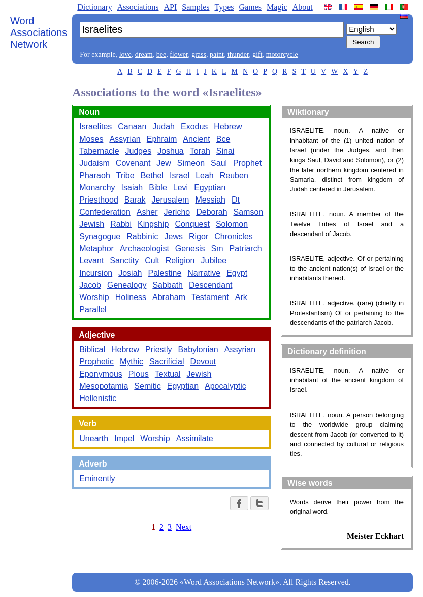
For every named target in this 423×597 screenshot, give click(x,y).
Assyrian (124, 139)
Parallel (92, 309)
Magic (277, 7)
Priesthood (98, 199)
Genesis (190, 248)
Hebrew (228, 126)
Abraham (168, 297)
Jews (174, 236)
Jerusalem (170, 199)
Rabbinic (142, 236)
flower (179, 54)
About (302, 7)
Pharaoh (94, 175)
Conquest (192, 224)
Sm (217, 248)
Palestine (164, 273)
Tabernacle (99, 151)
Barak (135, 199)
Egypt (236, 273)
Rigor (198, 236)
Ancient (196, 139)
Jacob (90, 285)
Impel (124, 438)
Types (224, 7)
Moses (91, 139)
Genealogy (126, 285)
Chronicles (233, 236)
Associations (138, 7)
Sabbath (167, 285)
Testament (210, 297)
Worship (94, 297)
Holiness (130, 297)
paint (217, 54)
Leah (205, 175)
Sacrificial (166, 361)
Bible (158, 187)
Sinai (225, 151)
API (170, 7)
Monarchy (97, 187)
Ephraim (162, 139)
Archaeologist (144, 248)
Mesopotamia (103, 386)
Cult (152, 260)
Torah (200, 151)
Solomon (232, 224)
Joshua (170, 151)
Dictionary (94, 7)
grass (198, 54)
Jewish (91, 224)
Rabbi (121, 224)
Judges (138, 151)
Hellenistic (97, 398)
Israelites (95, 126)
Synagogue (99, 236)
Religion (180, 260)
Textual (168, 374)
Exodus (194, 126)
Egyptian (209, 187)
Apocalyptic (225, 386)
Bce (223, 139)
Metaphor (96, 248)
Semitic (147, 386)
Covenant (133, 163)
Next (183, 527)
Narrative (203, 273)
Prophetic (96, 361)
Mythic (131, 361)
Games (250, 7)
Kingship (153, 224)
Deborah (211, 212)
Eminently (97, 478)
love (125, 54)
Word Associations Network (38, 32)
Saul (219, 163)
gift (257, 54)
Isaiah (132, 187)
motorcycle (282, 54)
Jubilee (214, 260)
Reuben (234, 175)
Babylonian (198, 349)
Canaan (132, 126)
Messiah (210, 199)
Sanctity (124, 260)
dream (144, 54)
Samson (249, 212)
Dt (236, 199)
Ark (241, 297)
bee (161, 54)
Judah (163, 126)
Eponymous (100, 374)
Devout (203, 361)
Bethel (152, 175)
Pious (138, 374)
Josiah (130, 273)
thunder (238, 54)
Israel (179, 175)
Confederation (105, 212)
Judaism (94, 163)
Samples (195, 7)
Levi (180, 187)
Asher (147, 212)
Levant (91, 260)
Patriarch (246, 248)
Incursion (95, 273)
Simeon (191, 163)
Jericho (177, 212)
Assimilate (194, 438)
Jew (163, 163)
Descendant (210, 285)
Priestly (158, 349)
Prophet (247, 163)
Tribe (125, 175)
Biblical (92, 349)
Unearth (93, 438)
